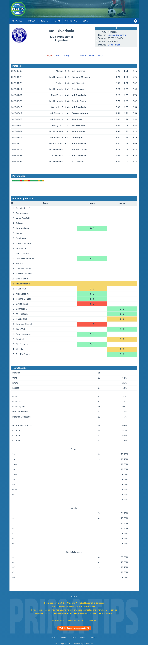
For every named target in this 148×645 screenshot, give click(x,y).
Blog (85, 21)
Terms (73, 637)
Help (53, 637)
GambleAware (58, 620)
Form (57, 21)
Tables (32, 21)
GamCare (92, 620)
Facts (44, 21)
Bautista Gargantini (117, 35)
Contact (93, 637)
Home (58, 55)
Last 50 (82, 55)
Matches (17, 21)
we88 (74, 596)
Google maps (114, 45)
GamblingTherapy (76, 620)
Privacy (63, 637)
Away (66, 55)
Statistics (71, 21)
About (82, 637)
